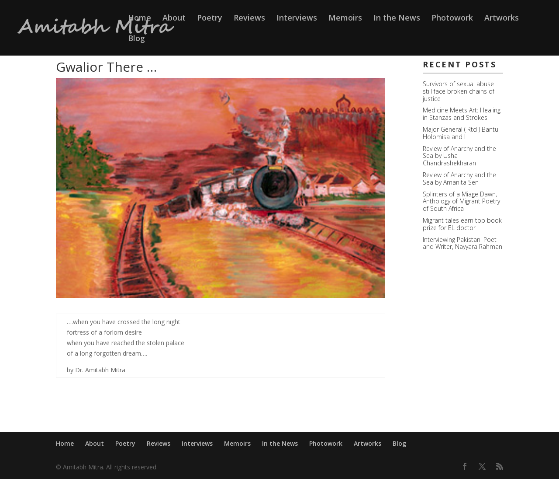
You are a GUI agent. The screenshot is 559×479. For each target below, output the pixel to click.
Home (139, 18)
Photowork (452, 18)
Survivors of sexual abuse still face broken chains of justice (458, 91)
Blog (136, 39)
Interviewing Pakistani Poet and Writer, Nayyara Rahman (462, 243)
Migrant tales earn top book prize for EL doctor (462, 224)
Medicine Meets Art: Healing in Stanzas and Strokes (461, 114)
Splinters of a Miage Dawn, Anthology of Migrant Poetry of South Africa (461, 201)
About (174, 18)
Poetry (209, 18)
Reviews (249, 18)
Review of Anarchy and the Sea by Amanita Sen (459, 178)
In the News (396, 18)
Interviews (296, 18)
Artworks (501, 18)
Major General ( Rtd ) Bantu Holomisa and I (460, 133)
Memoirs (345, 18)
